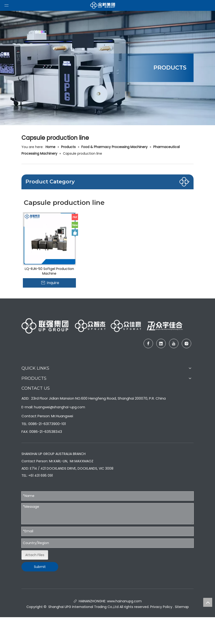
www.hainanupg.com (124, 601)
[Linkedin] (161, 343)
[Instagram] (186, 343)
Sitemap (182, 606)
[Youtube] (173, 343)
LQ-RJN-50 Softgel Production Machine (49, 271)
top (207, 602)
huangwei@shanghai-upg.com (59, 407)
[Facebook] (148, 343)
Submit (40, 566)
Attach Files (34, 555)
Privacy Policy (161, 606)
